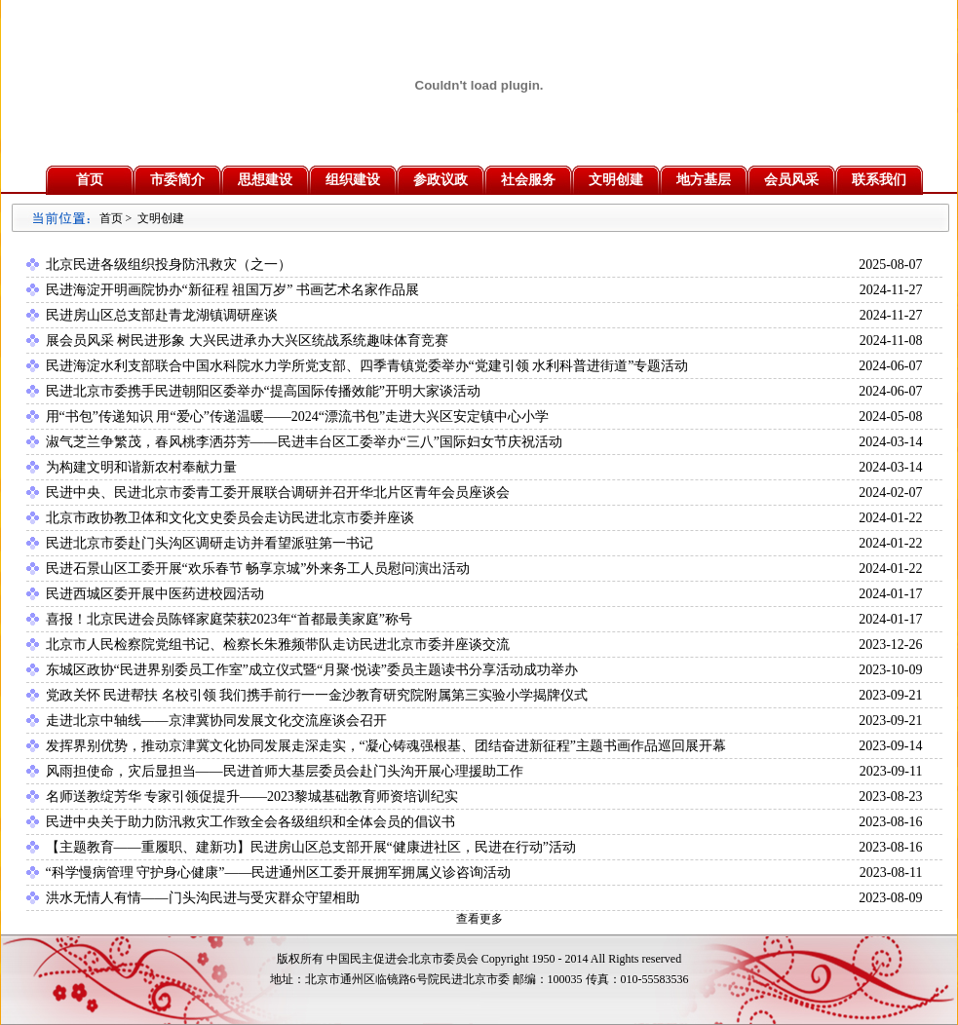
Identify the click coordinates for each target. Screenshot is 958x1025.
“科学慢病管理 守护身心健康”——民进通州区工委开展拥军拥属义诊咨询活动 (279, 872)
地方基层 (703, 179)
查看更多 (479, 919)
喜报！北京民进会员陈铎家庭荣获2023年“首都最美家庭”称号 (229, 619)
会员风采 (791, 179)
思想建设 (265, 179)
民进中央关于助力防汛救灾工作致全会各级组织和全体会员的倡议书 (250, 822)
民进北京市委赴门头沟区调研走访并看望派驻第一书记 (209, 543)
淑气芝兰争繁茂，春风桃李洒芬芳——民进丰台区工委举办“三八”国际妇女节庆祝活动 (304, 442)
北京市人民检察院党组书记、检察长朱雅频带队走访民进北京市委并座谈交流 (278, 644)
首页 (89, 179)
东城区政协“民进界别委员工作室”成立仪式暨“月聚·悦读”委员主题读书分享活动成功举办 (312, 670)
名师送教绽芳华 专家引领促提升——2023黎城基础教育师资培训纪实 (252, 796)
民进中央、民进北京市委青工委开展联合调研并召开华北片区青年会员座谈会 (278, 492)
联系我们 (879, 179)
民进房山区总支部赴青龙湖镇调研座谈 (162, 315)
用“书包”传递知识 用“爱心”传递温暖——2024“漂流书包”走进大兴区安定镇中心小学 (298, 416)
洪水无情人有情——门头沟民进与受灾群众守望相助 (203, 898)
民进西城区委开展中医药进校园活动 (155, 594)
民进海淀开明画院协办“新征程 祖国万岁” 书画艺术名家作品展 (232, 290)
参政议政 (440, 179)
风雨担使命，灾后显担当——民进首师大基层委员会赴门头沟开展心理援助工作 (284, 771)
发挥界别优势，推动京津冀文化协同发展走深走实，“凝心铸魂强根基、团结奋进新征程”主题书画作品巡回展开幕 (386, 746)
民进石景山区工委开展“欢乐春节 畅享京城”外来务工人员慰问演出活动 (258, 568)
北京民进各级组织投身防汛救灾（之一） (168, 264)
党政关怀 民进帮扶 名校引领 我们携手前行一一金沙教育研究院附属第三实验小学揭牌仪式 (317, 695)
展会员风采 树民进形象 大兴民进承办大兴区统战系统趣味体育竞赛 (247, 340)
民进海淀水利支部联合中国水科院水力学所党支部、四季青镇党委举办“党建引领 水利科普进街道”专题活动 (367, 366)
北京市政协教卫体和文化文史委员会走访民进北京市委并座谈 (230, 518)
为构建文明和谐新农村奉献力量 (141, 467)
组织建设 (353, 179)
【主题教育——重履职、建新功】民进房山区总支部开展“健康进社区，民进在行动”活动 (311, 847)
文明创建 (616, 179)
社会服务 (528, 179)
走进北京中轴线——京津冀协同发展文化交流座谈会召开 (216, 720)
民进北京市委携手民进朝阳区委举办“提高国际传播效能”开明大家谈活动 (263, 391)
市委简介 (177, 179)
